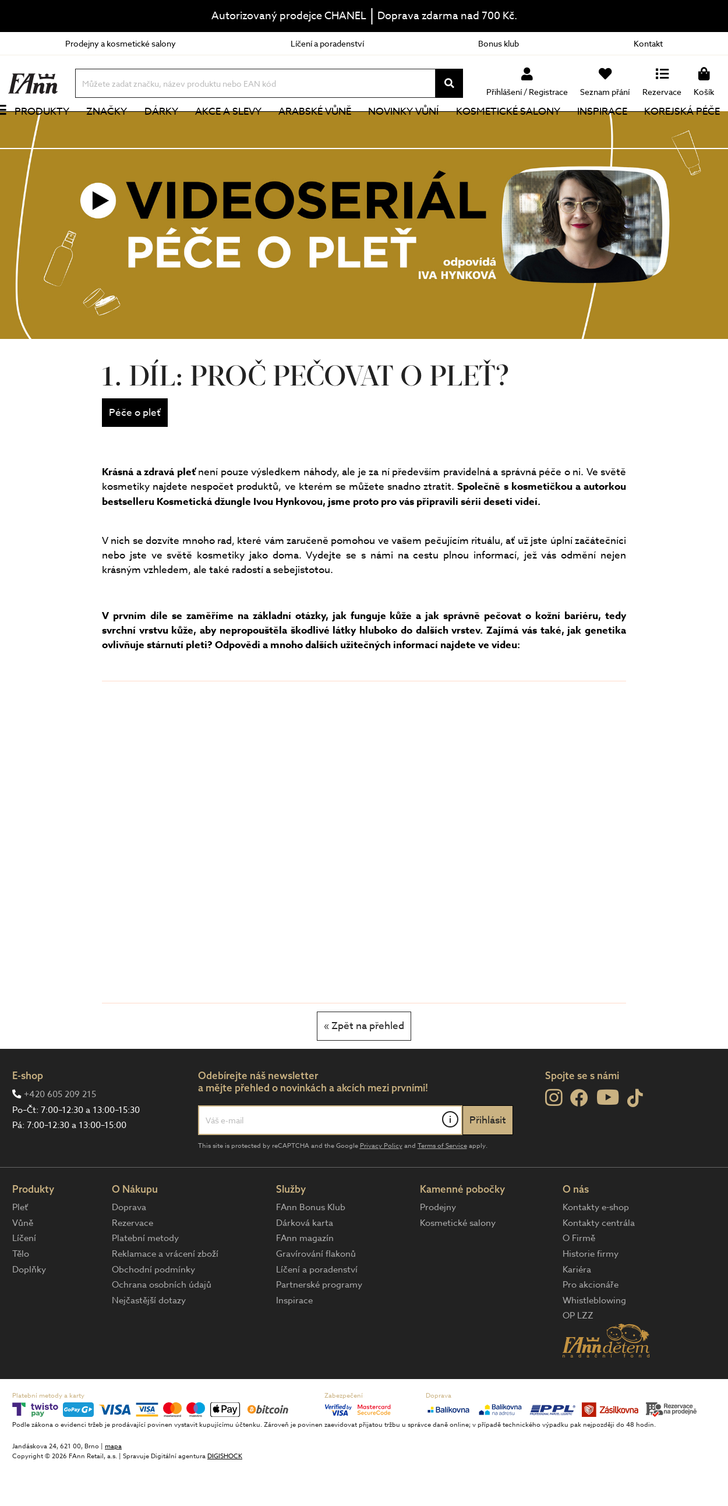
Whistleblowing (594, 1339)
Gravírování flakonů (316, 1292)
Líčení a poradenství (327, 43)
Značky (118, 130)
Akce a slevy (236, 130)
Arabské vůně (321, 130)
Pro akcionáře (591, 1323)
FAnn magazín (305, 1277)
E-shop (27, 1114)
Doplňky (29, 1308)
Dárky (171, 130)
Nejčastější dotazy (149, 1339)
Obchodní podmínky (153, 1308)
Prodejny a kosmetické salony (120, 43)
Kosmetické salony (511, 130)
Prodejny (438, 1246)
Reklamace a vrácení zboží (165, 1292)
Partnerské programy (319, 1323)
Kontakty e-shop (596, 1246)
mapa (113, 1485)
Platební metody (145, 1277)
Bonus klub (498, 43)
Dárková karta (304, 1262)
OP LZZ (578, 1354)
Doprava (129, 1246)
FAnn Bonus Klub (310, 1246)
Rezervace (132, 1262)
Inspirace (604, 130)
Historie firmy (591, 1292)
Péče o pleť (135, 451)
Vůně (22, 1262)
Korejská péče (682, 130)
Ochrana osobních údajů (161, 1323)
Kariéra (577, 1308)
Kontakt (648, 43)
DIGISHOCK (224, 1495)
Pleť (20, 1246)
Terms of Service (442, 1185)
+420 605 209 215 (60, 1133)
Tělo (20, 1292)
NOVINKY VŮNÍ (408, 130)
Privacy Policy (381, 1185)
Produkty (55, 130)
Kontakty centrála (599, 1262)
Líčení (24, 1277)
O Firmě (579, 1277)
